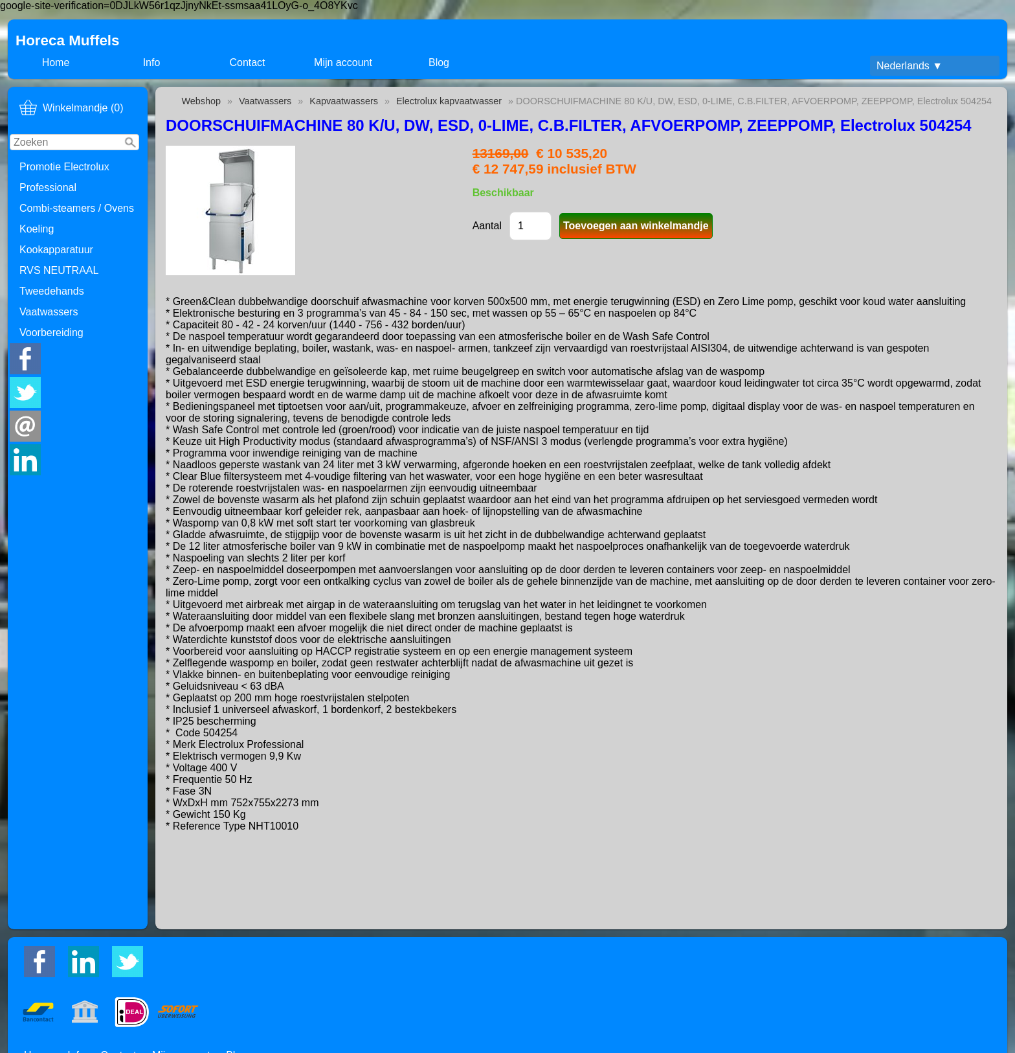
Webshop (201, 101)
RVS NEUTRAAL (58, 270)
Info (152, 62)
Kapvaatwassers (343, 101)
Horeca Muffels (68, 40)
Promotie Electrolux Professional (64, 177)
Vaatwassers (48, 311)
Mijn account (343, 62)
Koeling (36, 228)
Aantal (487, 225)
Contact (247, 62)
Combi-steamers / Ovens (76, 208)
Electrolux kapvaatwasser (449, 101)
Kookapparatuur (56, 249)
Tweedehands (51, 291)
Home (56, 62)
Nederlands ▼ (909, 65)
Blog (439, 62)
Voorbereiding (51, 332)
